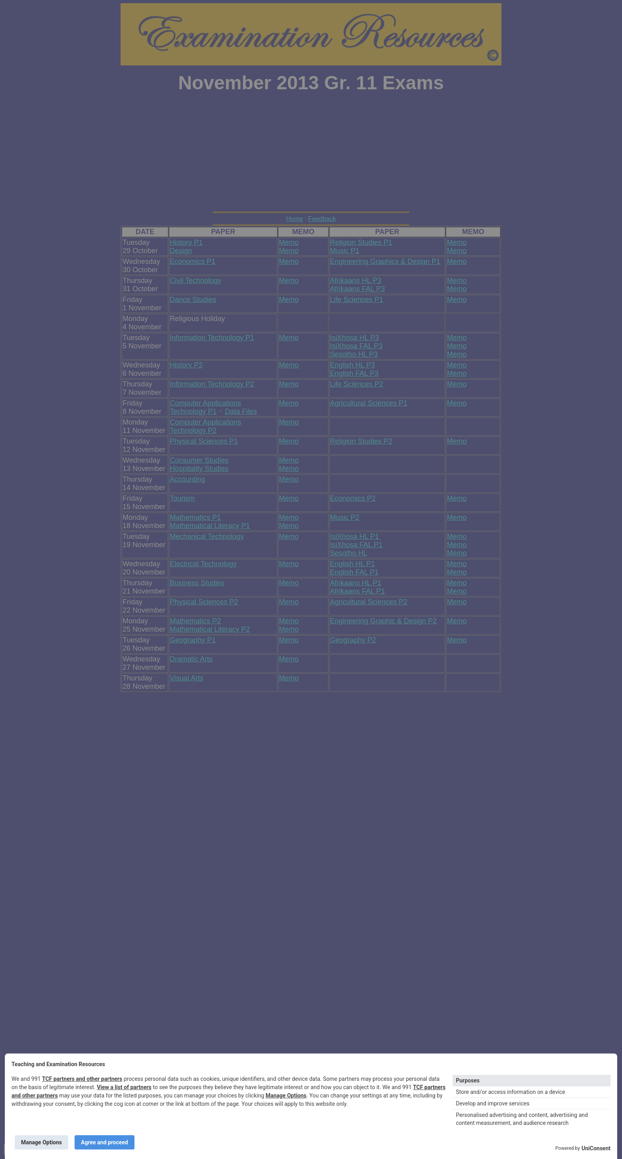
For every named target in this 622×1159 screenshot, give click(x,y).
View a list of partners (124, 1087)
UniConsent (596, 1148)
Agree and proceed (104, 1142)
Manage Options (286, 1095)
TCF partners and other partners (82, 1079)
